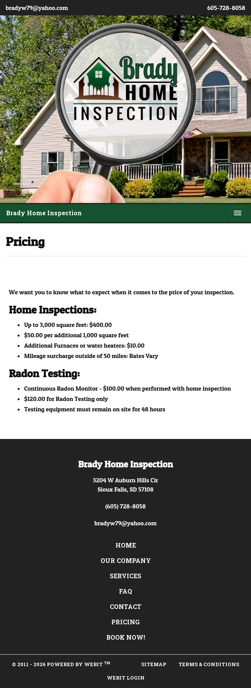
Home (126, 545)
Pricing (125, 622)
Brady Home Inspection (44, 213)
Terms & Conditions (208, 664)
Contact (125, 606)
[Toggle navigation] (237, 213)
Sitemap (153, 664)
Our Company (126, 560)
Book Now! (125, 637)
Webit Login (126, 678)
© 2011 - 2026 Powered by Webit (61, 663)
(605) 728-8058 (125, 506)
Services (125, 576)
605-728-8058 (226, 8)
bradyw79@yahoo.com (37, 8)
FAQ (125, 591)
